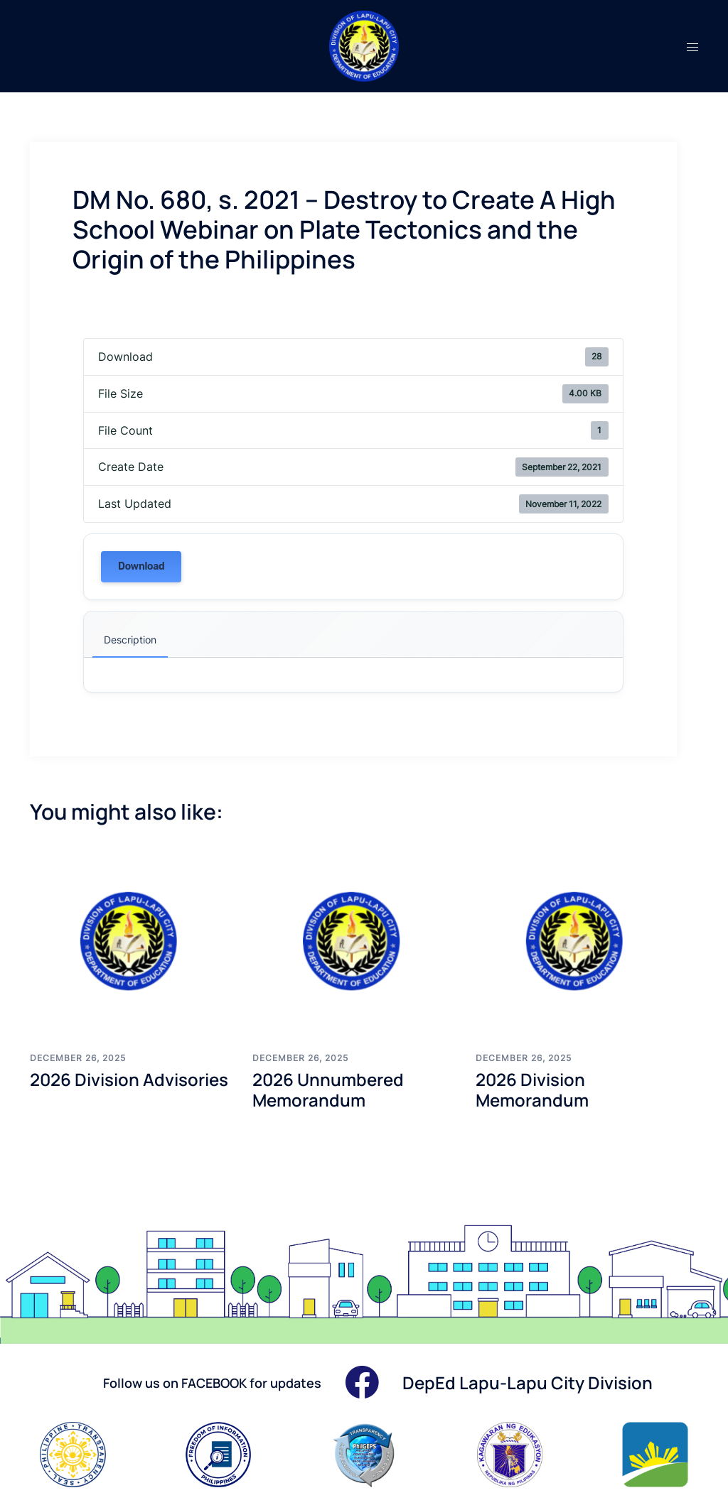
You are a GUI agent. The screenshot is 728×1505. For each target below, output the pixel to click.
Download (141, 566)
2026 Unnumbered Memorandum (328, 1089)
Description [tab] (130, 640)
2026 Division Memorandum (532, 1089)
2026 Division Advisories (129, 1079)
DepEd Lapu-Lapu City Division (527, 1382)
